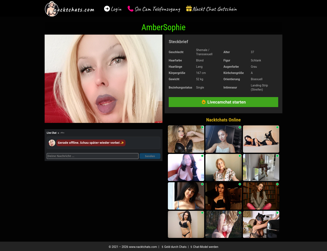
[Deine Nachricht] (92, 156)
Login (116, 8)
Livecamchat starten (223, 102)
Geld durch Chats (173, 247)
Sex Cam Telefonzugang (157, 8)
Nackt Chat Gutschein (214, 8)
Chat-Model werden (203, 247)
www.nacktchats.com (143, 247)
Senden (150, 156)
